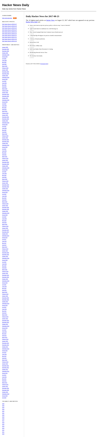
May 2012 (4, 356)
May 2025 (4, 62)
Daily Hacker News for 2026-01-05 (9, 28)
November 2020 (5, 164)
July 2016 (4, 262)
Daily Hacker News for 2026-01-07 (9, 24)
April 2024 (4, 86)
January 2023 (5, 115)
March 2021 (4, 156)
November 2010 (5, 390)
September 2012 (5, 348)
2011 (3, 432)
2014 (3, 426)
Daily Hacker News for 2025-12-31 (9, 37)
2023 (3, 409)
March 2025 (4, 66)
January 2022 (5, 137)
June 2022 (4, 128)
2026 (3, 403)
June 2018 (4, 218)
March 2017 (4, 247)
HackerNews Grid (34, 42)
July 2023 (4, 103)
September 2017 (5, 235)
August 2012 (4, 350)
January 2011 (5, 386)
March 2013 (4, 337)
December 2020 (5, 162)
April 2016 (4, 267)
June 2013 (4, 331)
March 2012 (4, 360)
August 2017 (4, 237)
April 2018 (4, 222)
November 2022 (5, 118)
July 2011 (4, 375)
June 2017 (4, 241)
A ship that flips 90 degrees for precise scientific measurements (46, 35)
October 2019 (5, 188)
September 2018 (5, 213)
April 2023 (4, 109)
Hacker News (50, 20)
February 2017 (5, 248)
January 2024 (5, 92)
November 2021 (5, 141)
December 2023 (5, 94)
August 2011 (4, 373)
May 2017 (4, 243)
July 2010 (4, 397)
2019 (3, 417)
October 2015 (5, 279)
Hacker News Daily (15, 5)
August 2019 (4, 192)
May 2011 (4, 378)
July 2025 (4, 58)
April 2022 (4, 132)
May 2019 (4, 198)
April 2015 (4, 290)
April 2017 (4, 245)
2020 (3, 415)
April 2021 (4, 154)
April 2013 (4, 335)
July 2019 (4, 194)
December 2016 (5, 252)
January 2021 (5, 160)
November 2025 (5, 51)
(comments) (32, 27)
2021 (3, 413)
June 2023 (4, 105)
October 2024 (5, 75)
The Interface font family (36, 56)
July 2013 (4, 329)
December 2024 (5, 71)
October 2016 (5, 256)
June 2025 (4, 60)
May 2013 (4, 333)
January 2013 (5, 341)
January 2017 (5, 250)
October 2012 (5, 346)
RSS (15, 18)
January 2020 (5, 183)
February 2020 (5, 181)
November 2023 (5, 96)
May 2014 (4, 311)
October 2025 (5, 53)
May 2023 (4, 107)
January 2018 (5, 228)
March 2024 (4, 88)
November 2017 (5, 231)
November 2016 (5, 254)
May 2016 (4, 265)
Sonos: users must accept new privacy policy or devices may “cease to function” (50, 25)
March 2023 (4, 111)
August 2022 (4, 124)
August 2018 (4, 215)
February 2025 (5, 68)
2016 (3, 422)
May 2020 (4, 175)
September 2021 (5, 145)
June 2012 (4, 354)
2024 (3, 407)
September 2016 (5, 258)
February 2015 (5, 294)
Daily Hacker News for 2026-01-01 (9, 35)
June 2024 (4, 83)
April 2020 (4, 177)
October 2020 (5, 166)
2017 (3, 420)
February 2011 (5, 384)
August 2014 (4, 305)
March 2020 (4, 179)
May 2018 (4, 220)
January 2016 (5, 273)
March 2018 (4, 224)
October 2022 (5, 120)
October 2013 (5, 324)
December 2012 (5, 343)
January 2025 (5, 69)
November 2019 (5, 186)
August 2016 (4, 260)
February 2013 (5, 339)
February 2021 (5, 158)
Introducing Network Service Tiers (38, 52)
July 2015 (4, 284)
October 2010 (5, 392)
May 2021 (4, 152)
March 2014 (4, 314)
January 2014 (5, 318)
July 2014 (4, 307)
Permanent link (44, 63)
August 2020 (4, 169)
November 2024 (5, 73)
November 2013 (5, 322)
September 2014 (5, 303)
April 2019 (4, 199)
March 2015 (4, 292)
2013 (3, 428)
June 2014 (4, 309)
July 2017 (4, 239)
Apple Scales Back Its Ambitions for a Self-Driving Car (44, 28)
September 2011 (5, 371)
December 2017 (5, 230)
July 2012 (4, 352)
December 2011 (5, 365)
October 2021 (5, 143)
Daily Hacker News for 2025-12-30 (9, 39)
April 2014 (4, 313)
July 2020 (4, 171)
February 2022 (5, 135)
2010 (3, 433)
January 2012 (5, 363)
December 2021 (5, 139)
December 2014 (5, 297)
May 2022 (4, 130)
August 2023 (4, 101)
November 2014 (5, 299)
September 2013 (5, 326)
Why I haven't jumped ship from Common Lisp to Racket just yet (46, 32)
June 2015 (4, 286)
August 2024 (4, 79)
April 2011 (4, 380)
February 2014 (5, 316)
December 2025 (5, 49)
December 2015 (5, 275)
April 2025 (4, 64)
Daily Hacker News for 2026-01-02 (9, 33)
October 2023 (5, 98)
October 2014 (5, 301)
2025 (3, 405)
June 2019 (4, 196)
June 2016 (4, 264)
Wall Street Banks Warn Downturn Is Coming (41, 49)
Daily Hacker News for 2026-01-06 (9, 26)
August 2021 (4, 147)
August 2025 (4, 56)
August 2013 (4, 328)
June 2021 (4, 150)
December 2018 (5, 207)
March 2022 (4, 134)
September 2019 (5, 190)
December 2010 (5, 388)
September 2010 (5, 394)
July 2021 (4, 149)
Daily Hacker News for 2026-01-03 (9, 31)
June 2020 (4, 173)
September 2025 (5, 54)
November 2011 (5, 367)
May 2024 (4, 85)
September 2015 (5, 280)
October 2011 (5, 369)
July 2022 (4, 126)
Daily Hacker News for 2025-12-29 (9, 41)
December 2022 (5, 117)
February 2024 (5, 90)
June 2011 (4, 377)
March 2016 (4, 269)
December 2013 (5, 320)
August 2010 (4, 395)
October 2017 (5, 233)
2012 (3, 430)
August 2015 (4, 282)
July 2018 (4, 216)
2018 (3, 418)
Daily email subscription (7, 18)
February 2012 (5, 361)
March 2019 (4, 201)
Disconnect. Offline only (36, 45)
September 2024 (5, 77)
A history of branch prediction (37, 39)
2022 (3, 411)
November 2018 (5, 209)
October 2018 (5, 211)
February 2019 (5, 203)
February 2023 (5, 113)
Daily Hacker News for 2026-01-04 (9, 29)
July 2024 (4, 81)
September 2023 (5, 100)
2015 (3, 424)
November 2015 (5, 277)
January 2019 (5, 205)
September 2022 (5, 122)
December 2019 (5, 184)
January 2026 (5, 47)
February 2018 (5, 226)
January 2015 (5, 296)
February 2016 (5, 271)
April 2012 (4, 358)
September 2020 (5, 167)
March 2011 (4, 382)
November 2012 (5, 345)
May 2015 (4, 288)
